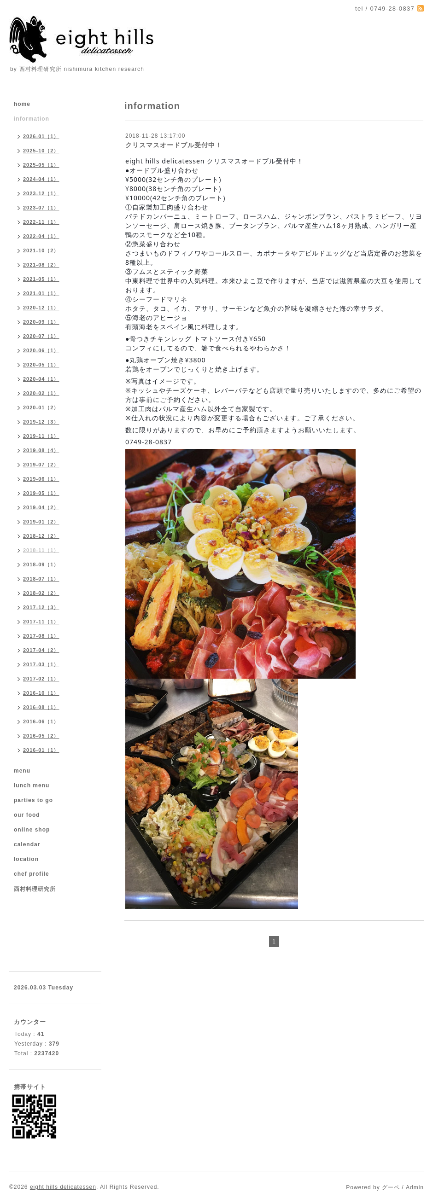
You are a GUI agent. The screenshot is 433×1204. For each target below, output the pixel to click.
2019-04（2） (41, 507)
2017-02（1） (41, 678)
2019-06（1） (41, 479)
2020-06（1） (41, 350)
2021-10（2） (41, 250)
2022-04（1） (41, 236)
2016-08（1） (41, 707)
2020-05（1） (41, 364)
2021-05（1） (41, 279)
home (22, 104)
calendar (27, 844)
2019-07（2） (41, 464)
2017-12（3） (41, 607)
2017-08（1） (41, 636)
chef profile (31, 874)
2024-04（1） (41, 179)
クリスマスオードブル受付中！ (173, 145)
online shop (32, 829)
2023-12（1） (41, 193)
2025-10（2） (41, 150)
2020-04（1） (41, 379)
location (26, 859)
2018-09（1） (41, 564)
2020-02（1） (41, 393)
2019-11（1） (41, 436)
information (31, 119)
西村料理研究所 (35, 889)
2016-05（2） (41, 736)
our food (27, 815)
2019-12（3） (41, 422)
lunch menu (31, 785)
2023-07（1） (41, 207)
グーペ (391, 1187)
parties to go (33, 800)
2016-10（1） (41, 693)
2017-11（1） (41, 621)
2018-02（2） (41, 593)
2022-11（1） (41, 222)
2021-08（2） (41, 265)
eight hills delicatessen (63, 1187)
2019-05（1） (41, 493)
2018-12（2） (41, 536)
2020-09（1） (41, 322)
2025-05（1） (41, 165)
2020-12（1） (41, 307)
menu (22, 771)
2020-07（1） (41, 336)
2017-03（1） (41, 664)
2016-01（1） (41, 750)
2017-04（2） (41, 650)
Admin (415, 1187)
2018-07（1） (41, 579)
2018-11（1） (41, 550)
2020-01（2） (41, 407)
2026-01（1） (41, 136)
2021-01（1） (41, 293)
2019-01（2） (41, 521)
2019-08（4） (41, 450)
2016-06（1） (41, 721)
